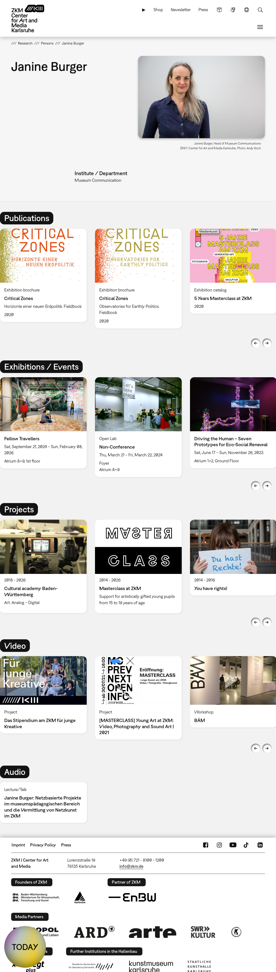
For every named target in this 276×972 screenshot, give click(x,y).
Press (203, 9)
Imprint (18, 844)
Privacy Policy (43, 844)
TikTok (246, 845)
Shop (158, 9)
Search (260, 9)
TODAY (25, 947)
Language (246, 9)
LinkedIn (260, 845)
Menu (260, 27)
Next (267, 343)
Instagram (219, 845)
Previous (255, 343)
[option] (138, 278)
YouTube (233, 845)
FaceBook (205, 845)
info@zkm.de (131, 866)
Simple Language (219, 9)
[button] (201, 97)
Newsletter (181, 9)
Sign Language (233, 9)
